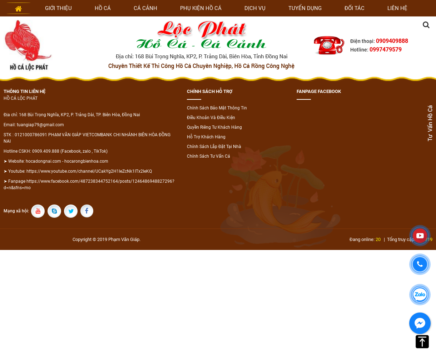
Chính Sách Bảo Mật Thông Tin (217, 107)
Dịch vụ (255, 8)
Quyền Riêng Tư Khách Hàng (214, 127)
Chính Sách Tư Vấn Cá (208, 156)
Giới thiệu (58, 8)
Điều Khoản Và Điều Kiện (211, 117)
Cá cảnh (145, 8)
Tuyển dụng (305, 8)
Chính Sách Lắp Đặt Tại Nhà (214, 146)
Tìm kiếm (426, 24)
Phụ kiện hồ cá (201, 8)
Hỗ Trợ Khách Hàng (206, 136)
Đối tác (355, 8)
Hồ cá (103, 8)
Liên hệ (397, 8)
